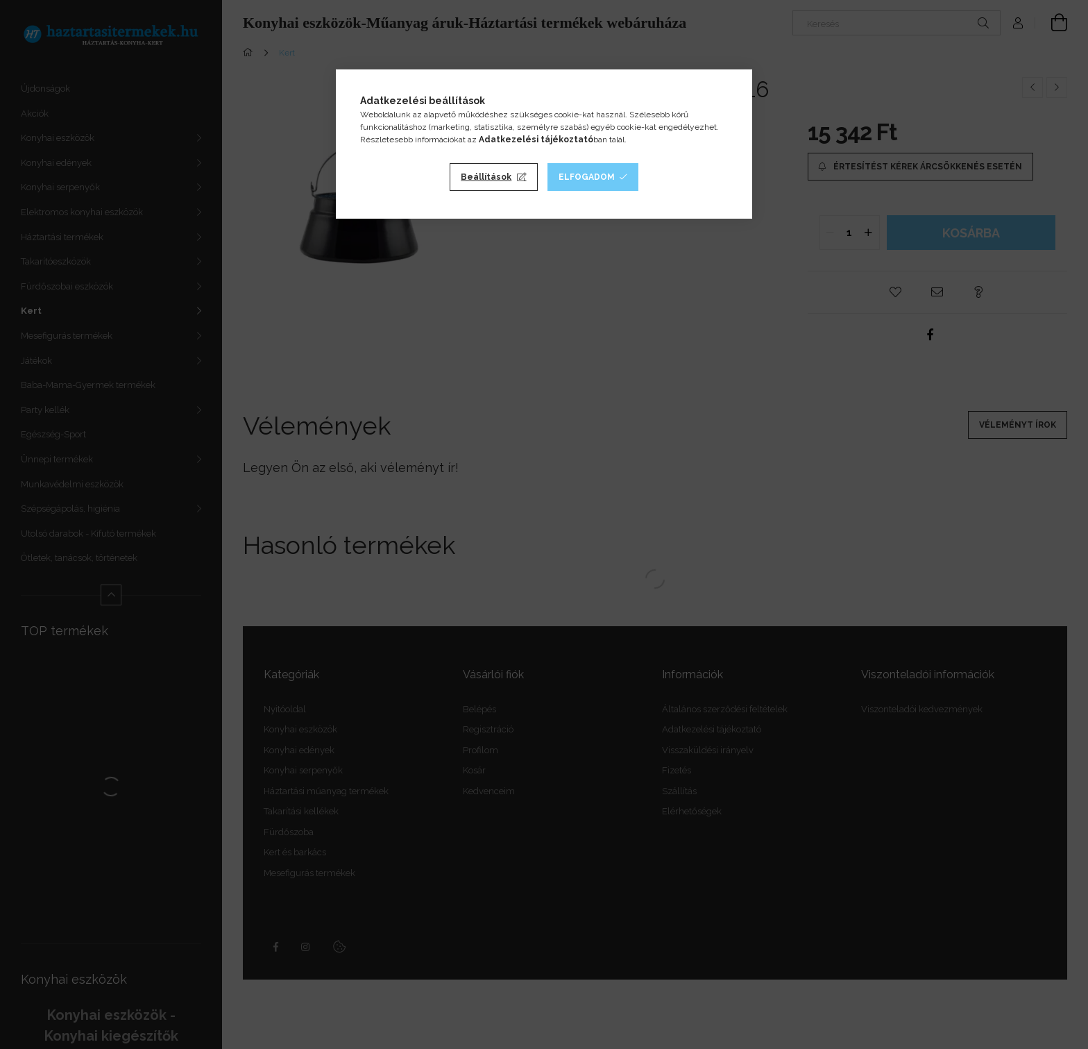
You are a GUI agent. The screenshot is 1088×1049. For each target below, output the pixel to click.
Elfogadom (587, 177)
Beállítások (486, 177)
